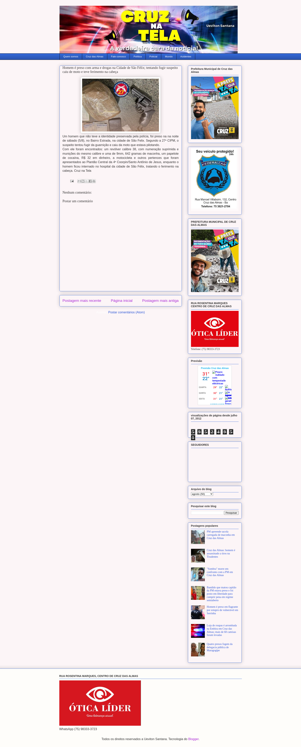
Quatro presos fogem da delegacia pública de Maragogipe (219, 647)
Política (138, 56)
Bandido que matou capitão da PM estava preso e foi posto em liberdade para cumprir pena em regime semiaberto (221, 594)
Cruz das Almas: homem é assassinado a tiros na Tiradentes (221, 553)
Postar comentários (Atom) (126, 312)
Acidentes (185, 56)
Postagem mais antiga (160, 301)
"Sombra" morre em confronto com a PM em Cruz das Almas (220, 572)
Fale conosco (118, 56)
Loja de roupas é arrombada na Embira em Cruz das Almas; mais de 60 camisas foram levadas (222, 630)
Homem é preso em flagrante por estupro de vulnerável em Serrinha (222, 610)
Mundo (169, 56)
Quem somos (70, 56)
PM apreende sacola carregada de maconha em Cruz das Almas (221, 535)
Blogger (193, 739)
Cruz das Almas (94, 56)
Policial (153, 56)
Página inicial (121, 301)
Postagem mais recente (82, 301)
